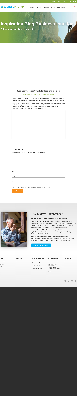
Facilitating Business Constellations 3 (36, 265)
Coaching (38, 7)
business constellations (29, 94)
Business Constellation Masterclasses (52, 265)
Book (59, 1)
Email (13, 176)
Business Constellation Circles (54, 261)
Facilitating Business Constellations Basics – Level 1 (54, 268)
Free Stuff (53, 1)
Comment (15, 155)
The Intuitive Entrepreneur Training (53, 271)
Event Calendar (61, 7)
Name (14, 171)
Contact (63, 1)
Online (53, 7)
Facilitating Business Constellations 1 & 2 (36, 262)
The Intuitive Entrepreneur (37, 268)
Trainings (46, 7)
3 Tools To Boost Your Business (6, 261)
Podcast (1, 266)
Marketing (38, 94)
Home (32, 7)
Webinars (2, 264)
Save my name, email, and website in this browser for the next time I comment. (32, 187)
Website (14, 181)
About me (69, 1)
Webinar (52, 94)
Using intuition (45, 94)
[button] (75, 2)
